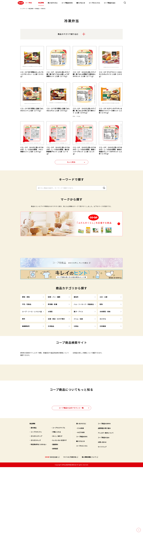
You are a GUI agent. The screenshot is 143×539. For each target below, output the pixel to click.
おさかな (103, 357)
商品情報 (41, 3)
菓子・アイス (78, 350)
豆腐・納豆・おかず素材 (56, 357)
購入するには (80, 3)
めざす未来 (80, 504)
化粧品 (76, 365)
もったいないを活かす (59, 512)
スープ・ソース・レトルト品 (32, 350)
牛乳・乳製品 (26, 343)
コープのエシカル (94, 3)
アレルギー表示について (106, 505)
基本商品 (33, 500)
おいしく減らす (57, 508)
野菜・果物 (26, 336)
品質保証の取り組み (104, 500)
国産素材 (55, 516)
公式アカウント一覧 (71, 480)
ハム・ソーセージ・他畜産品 (84, 343)
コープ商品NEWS (67, 3)
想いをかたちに (53, 3)
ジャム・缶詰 (78, 357)
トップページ (23, 8)
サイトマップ (102, 519)
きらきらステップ (36, 508)
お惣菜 (50, 350)
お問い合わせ (102, 514)
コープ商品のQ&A (109, 3)
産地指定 (55, 520)
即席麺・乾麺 (52, 343)
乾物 (101, 343)
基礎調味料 (26, 365)
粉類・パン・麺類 (54, 336)
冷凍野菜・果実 (105, 350)
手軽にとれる (56, 504)
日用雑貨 (103, 365)
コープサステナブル (58, 500)
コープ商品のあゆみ (104, 495)
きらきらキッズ (36, 512)
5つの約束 (80, 500)
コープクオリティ (36, 504)
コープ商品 (24, 3)
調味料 (76, 336)
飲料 (23, 357)
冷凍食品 (37, 8)
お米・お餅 (103, 336)
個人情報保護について (89, 529)
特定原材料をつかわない (38, 516)
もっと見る (71, 163)
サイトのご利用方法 (69, 529)
